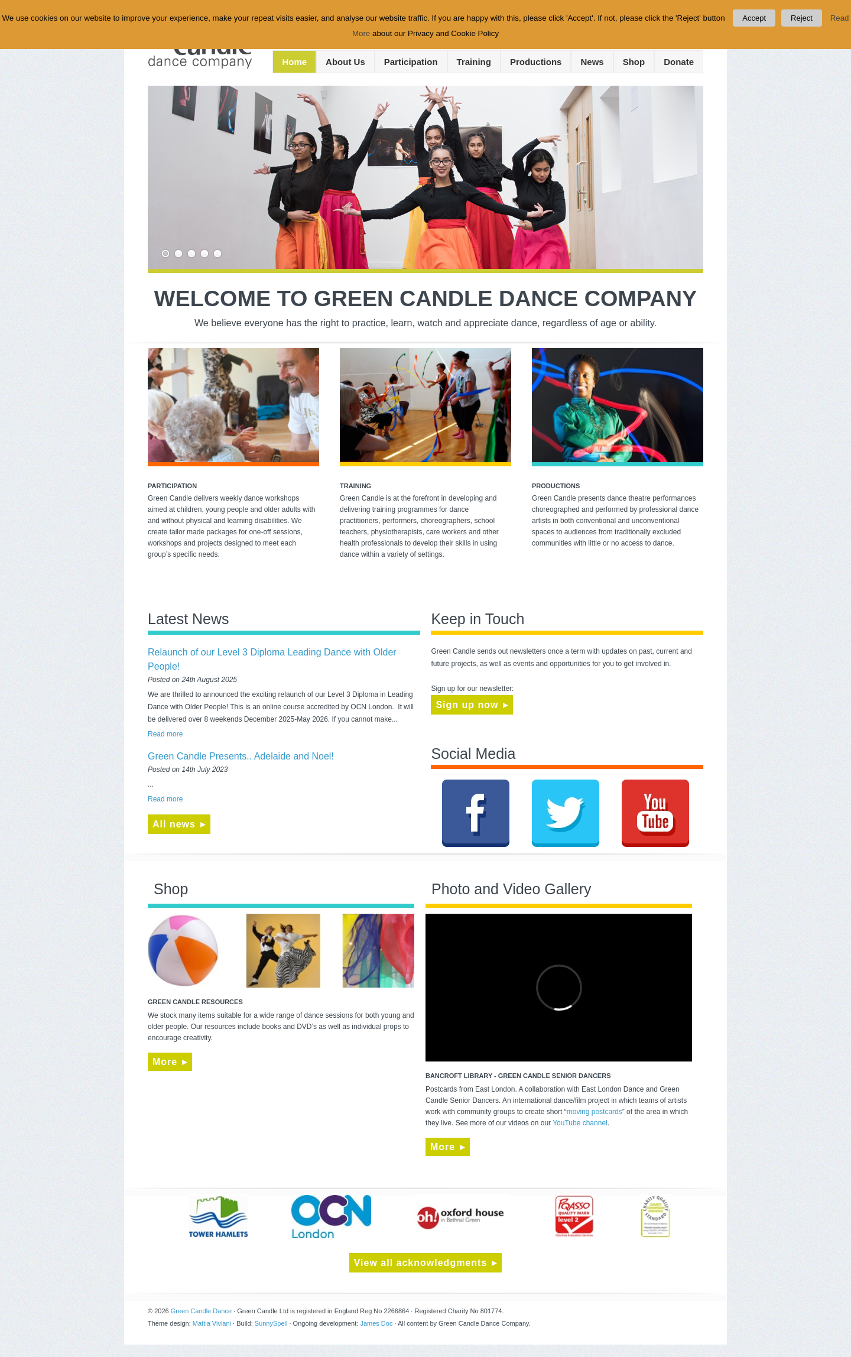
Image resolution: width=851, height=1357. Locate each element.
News (591, 62)
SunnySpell (271, 1323)
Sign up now (467, 705)
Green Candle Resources (195, 1001)
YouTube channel (580, 1123)
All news (174, 824)
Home (294, 62)
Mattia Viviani (212, 1323)
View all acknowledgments (421, 1263)
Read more (165, 734)
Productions (536, 62)
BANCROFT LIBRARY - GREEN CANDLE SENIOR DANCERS (518, 1075)
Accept (754, 18)
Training (474, 62)
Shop (634, 62)
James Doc (376, 1323)
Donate (679, 62)
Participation (411, 62)
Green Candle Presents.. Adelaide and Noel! (241, 756)
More (164, 1062)
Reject (802, 18)
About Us (345, 62)
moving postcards (594, 1112)
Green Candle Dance (201, 1310)
